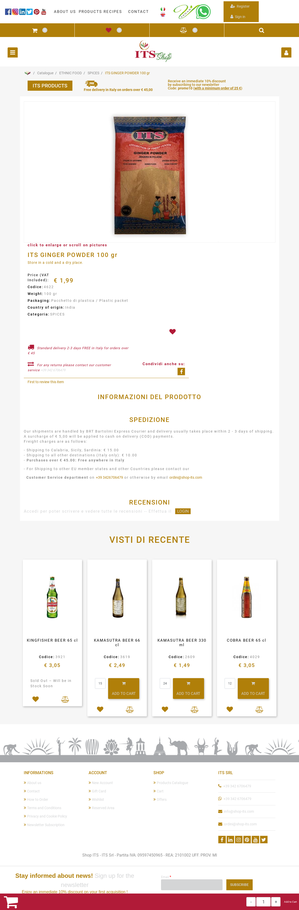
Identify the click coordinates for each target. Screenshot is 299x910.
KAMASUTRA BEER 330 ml (181, 642)
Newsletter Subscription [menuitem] (44, 825)
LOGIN (183, 511)
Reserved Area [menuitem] (101, 808)
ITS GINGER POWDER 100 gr (127, 73)
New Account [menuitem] (101, 783)
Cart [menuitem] (158, 791)
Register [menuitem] (240, 6)
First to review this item (46, 382)
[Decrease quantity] (251, 901)
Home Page (27, 73)
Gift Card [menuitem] (97, 791)
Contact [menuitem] (32, 791)
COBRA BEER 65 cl (246, 640)
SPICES (93, 73)
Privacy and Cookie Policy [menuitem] (45, 816)
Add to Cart (290, 901)
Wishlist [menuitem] (96, 799)
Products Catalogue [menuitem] (170, 783)
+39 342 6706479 (53, 370)
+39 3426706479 (109, 477)
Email (166, 877)
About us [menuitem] (32, 783)
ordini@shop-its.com (185, 477)
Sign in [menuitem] (237, 16)
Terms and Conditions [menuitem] (42, 808)
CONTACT (138, 11)
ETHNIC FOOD (70, 73)
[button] (149, 172)
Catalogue (45, 73)
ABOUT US (65, 11)
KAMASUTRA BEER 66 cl (117, 642)
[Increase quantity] (276, 901)
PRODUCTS (90, 11)
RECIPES (113, 11)
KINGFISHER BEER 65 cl (52, 640)
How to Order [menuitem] (36, 799)
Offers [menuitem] (160, 799)
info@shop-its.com (239, 811)
